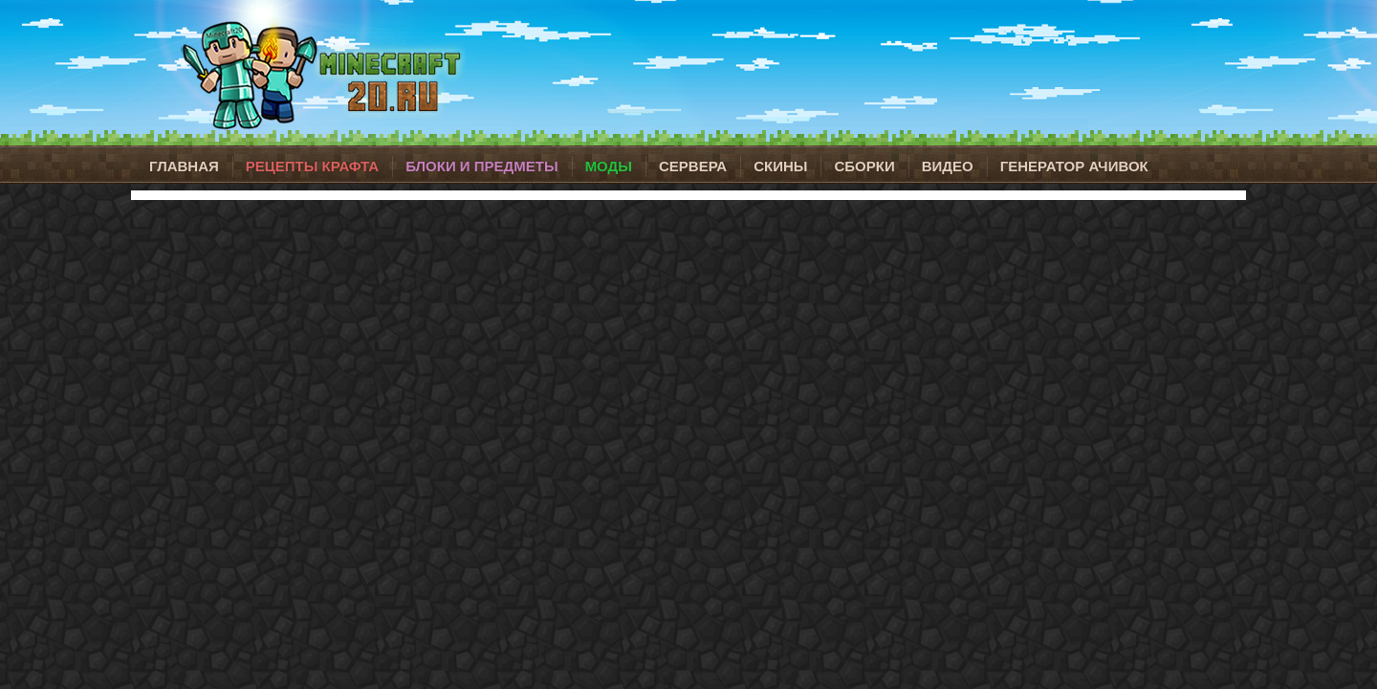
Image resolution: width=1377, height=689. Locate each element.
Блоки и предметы (481, 166)
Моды (608, 166)
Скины (780, 166)
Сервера (693, 166)
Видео (947, 166)
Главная (184, 166)
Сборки (864, 166)
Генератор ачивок (1074, 166)
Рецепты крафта (312, 166)
